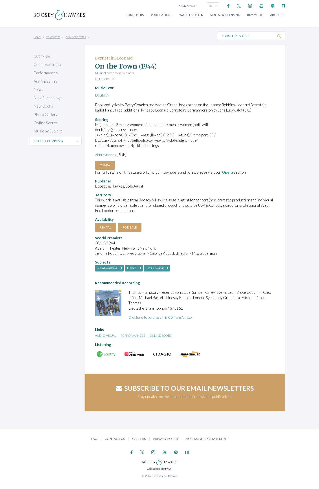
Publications (161, 15)
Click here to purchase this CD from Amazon (164, 317)
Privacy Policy (166, 439)
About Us (277, 15)
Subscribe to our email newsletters (185, 388)
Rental (106, 227)
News (38, 89)
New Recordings (48, 97)
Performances (46, 73)
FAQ (94, 439)
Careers (139, 439)
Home (37, 37)
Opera (106, 165)
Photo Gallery (45, 114)
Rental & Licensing (225, 15)
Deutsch (102, 95)
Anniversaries (45, 81)
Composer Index (47, 64)
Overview (42, 56)
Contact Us (115, 439)
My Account (187, 5)
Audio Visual (105, 335)
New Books (43, 106)
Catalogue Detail (76, 37)
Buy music (255, 15)
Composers (135, 15)
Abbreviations (106, 154)
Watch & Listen (191, 15)
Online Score (160, 335)
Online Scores (46, 123)
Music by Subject (48, 131)
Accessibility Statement (207, 439)
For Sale (133, 227)
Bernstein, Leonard (114, 58)
